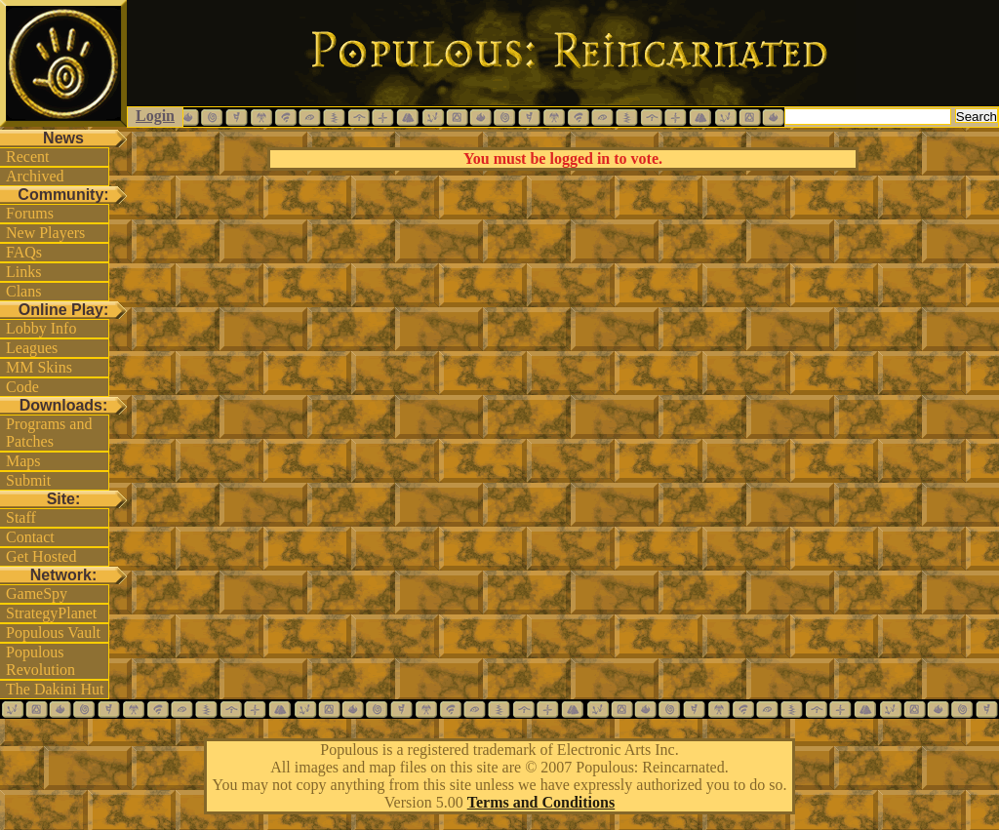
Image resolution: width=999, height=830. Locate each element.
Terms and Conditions (541, 802)
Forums (30, 213)
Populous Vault (53, 632)
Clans (23, 291)
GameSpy (36, 593)
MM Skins (39, 367)
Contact (30, 537)
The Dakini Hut (54, 689)
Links (23, 271)
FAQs (24, 252)
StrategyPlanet (51, 613)
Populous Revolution (40, 661)
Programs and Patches (49, 432)
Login (155, 115)
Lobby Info (41, 328)
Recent (27, 156)
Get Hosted (41, 556)
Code (22, 386)
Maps (23, 461)
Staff (21, 517)
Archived (35, 176)
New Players (45, 232)
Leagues (32, 347)
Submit (28, 480)
